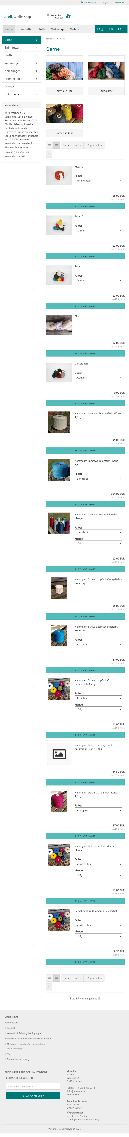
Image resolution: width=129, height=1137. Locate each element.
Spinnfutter (25, 29)
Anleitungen (13, 71)
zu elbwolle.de (88, 2)
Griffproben (81, 367)
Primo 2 (79, 220)
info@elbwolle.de (76, 1095)
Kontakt (11, 1031)
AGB (9, 1057)
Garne (9, 29)
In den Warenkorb (85, 210)
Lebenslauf (116, 29)
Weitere (74, 29)
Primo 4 (79, 270)
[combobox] (72, 149)
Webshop (53, 1132)
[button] (49, 149)
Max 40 (79, 170)
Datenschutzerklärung (18, 1063)
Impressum (12, 1026)
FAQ (100, 29)
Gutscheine (12, 94)
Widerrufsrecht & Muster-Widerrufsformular (29, 1042)
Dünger (9, 86)
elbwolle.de (73, 1098)
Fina (77, 320)
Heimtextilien (13, 79)
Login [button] (105, 2)
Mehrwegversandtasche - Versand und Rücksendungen (26, 1050)
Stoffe (41, 29)
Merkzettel (119, 2)
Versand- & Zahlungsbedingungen (24, 1037)
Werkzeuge (57, 29)
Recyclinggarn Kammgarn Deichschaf (96, 915)
